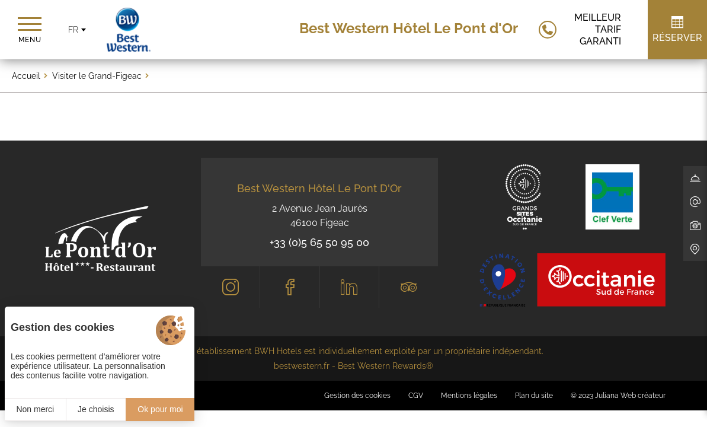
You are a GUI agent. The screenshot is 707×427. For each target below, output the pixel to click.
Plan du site (534, 395)
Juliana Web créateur (630, 395)
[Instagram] (230, 287)
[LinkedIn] (349, 287)
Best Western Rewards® (385, 366)
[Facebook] (289, 287)
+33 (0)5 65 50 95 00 (319, 242)
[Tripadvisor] (408, 287)
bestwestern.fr (301, 366)
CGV (415, 395)
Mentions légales (469, 395)
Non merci (35, 409)
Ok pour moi (160, 409)
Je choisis (96, 409)
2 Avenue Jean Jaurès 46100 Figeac (319, 215)
